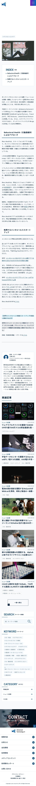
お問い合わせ (6, 769)
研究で (26, 207)
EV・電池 (8, 637)
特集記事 (6, 689)
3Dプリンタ (8, 672)
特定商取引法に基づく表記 (18, 778)
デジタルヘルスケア (9, 36)
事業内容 (4, 737)
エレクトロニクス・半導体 (12, 640)
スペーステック (9, 664)
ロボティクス (23, 646)
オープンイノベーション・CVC (13, 643)
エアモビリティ (18, 637)
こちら (17, 301)
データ (9, 287)
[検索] (30, 621)
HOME (3, 8)
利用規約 (18, 776)
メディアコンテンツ (12, 8)
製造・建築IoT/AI (21, 655)
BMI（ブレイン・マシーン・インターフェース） (17, 669)
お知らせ (4, 742)
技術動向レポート (7, 763)
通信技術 (7, 675)
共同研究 (7, 187)
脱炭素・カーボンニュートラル (13, 652)
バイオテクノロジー (21, 661)
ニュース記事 (5, 14)
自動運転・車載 (9, 655)
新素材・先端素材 (10, 649)
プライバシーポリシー (18, 774)
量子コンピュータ (20, 672)
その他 (5, 699)
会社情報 (4, 747)
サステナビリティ (21, 658)
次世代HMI (21, 649)
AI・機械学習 (9, 661)
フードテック (9, 658)
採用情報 (4, 753)
